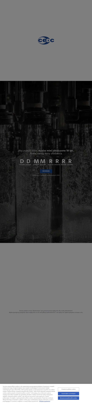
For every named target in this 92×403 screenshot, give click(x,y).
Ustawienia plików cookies (68, 390)
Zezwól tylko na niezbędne (69, 394)
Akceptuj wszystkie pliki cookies (68, 399)
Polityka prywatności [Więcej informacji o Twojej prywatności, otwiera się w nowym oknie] (44, 402)
